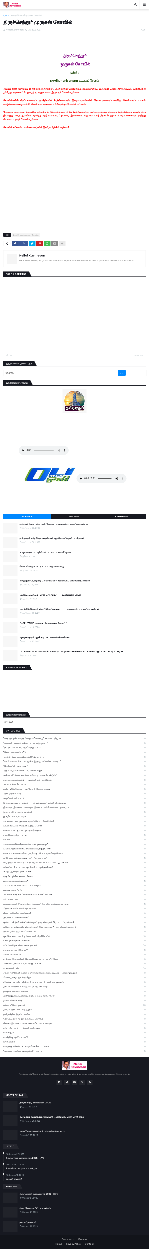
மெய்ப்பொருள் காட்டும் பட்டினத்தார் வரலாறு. (42, 566)
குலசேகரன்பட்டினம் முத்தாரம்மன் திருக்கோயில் (74, 936)
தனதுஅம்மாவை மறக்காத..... (74, 991)
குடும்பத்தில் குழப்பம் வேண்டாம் (74, 931)
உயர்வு (74, 839)
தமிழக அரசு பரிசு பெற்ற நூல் (74, 1009)
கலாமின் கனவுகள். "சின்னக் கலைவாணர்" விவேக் (74, 895)
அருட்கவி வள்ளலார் (74, 798)
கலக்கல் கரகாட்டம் (74, 890)
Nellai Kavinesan (32, 255)
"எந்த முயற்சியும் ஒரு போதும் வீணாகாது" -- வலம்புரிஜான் (74, 738)
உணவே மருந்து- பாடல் (74, 835)
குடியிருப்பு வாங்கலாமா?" (74, 918)
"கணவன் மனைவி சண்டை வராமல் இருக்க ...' (74, 743)
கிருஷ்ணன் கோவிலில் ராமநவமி (74, 908)
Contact (89, 1244)
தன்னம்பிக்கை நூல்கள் (74, 1005)
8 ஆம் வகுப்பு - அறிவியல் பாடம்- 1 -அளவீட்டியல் (45, 552)
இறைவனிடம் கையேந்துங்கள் (74, 812)
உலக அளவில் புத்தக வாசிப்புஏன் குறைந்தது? (74, 844)
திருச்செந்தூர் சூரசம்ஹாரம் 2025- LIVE (25, 1158)
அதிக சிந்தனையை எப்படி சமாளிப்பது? (74, 770)
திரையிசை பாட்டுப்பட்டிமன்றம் (21, 1168)
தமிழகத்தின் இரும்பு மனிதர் (74, 1014)
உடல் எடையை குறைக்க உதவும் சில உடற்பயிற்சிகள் (74, 821)
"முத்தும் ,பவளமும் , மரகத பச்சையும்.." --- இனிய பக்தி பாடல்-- (52, 594)
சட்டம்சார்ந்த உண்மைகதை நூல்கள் (74, 945)
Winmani (82, 1239)
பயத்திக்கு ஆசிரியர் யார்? (74, 1037)
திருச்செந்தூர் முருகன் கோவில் (27, 15)
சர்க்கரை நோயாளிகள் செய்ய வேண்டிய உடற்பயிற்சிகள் (74, 959)
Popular (27, 516)
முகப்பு (6, 15)
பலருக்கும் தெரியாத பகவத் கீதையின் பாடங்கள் (74, 1046)
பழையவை (138, 355)
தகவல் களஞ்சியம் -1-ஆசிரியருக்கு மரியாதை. (74, 987)
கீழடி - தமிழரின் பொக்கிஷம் (74, 913)
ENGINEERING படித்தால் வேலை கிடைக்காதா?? (43, 623)
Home (59, 1244)
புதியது (8, 355)
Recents (74, 516)
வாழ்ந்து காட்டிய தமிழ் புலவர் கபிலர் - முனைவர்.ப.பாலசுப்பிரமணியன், (55, 580)
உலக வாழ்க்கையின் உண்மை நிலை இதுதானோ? (74, 849)
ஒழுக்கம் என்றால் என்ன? (74, 881)
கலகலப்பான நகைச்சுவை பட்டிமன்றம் (74, 885)
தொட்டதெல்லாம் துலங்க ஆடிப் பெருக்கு (74, 1019)
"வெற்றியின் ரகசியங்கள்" (74, 766)
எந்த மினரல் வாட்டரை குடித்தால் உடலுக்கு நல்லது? (74, 867)
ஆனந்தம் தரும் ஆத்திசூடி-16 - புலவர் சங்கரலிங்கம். (45, 637)
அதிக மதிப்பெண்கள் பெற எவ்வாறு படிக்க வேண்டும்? (74, 775)
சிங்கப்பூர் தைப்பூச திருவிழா (74, 977)
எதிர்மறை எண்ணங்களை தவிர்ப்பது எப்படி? (74, 858)
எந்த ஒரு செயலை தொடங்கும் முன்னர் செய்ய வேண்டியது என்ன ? (74, 862)
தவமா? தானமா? (14, 1179)
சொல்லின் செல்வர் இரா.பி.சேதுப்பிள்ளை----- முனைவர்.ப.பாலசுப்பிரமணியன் (59, 609)
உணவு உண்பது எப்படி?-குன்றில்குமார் (74, 830)
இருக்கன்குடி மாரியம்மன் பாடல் (35, 1102)
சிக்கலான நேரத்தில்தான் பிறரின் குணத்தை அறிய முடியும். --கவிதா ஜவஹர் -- (74, 973)
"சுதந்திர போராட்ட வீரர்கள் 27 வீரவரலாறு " (74, 757)
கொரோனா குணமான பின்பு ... (74, 941)
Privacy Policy (73, 1244)
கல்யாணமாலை (74, 899)
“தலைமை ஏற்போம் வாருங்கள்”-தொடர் (74, 1051)
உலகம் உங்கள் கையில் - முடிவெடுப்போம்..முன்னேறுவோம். (74, 853)
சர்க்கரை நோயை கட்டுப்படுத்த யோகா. (74, 964)
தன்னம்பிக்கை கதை (74, 1000)
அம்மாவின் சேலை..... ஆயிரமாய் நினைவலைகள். (74, 789)
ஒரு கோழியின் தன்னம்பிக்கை (74, 876)
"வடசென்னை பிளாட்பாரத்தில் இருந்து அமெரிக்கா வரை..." (74, 761)
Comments (122, 516)
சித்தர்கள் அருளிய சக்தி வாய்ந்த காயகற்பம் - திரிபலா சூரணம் (74, 982)
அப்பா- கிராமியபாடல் (74, 784)
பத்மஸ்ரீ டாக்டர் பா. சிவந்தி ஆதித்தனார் (74, 1028)
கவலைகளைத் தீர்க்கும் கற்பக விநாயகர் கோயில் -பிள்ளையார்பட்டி (74, 904)
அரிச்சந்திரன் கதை (74, 793)
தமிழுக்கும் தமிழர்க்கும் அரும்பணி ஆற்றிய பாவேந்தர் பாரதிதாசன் (52, 538)
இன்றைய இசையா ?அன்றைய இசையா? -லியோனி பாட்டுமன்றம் (74, 807)
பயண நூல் (74, 1032)
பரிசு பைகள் (74, 1042)
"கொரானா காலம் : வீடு (74, 752)
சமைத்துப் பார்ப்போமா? (74, 950)
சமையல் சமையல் (74, 954)
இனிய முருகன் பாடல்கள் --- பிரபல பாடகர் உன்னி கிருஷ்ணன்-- (74, 803)
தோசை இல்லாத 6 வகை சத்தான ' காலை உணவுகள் (74, 1023)
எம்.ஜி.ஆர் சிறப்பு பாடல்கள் (74, 872)
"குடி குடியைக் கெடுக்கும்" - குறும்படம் (74, 747)
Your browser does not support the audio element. (44, 450)
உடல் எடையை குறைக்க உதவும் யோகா (74, 826)
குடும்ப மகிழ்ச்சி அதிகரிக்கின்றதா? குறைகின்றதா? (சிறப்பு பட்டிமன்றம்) (74, 922)
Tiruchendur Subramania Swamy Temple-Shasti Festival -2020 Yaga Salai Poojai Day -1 (71, 651)
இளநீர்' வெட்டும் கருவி (74, 816)
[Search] (61, 373)
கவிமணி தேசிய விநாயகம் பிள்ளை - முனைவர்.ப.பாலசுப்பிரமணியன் (54, 524)
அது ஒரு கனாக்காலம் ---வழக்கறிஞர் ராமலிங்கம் (74, 780)
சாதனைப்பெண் (74, 968)
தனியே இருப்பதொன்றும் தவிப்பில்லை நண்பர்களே (74, 996)
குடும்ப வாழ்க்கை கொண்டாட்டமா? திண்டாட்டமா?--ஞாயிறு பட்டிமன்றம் (74, 927)
